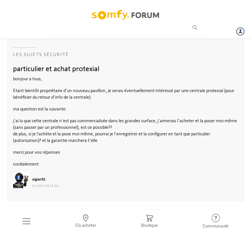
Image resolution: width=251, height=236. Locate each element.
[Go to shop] (149, 221)
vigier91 (38, 179)
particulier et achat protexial (56, 68)
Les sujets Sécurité (41, 54)
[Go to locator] (86, 221)
